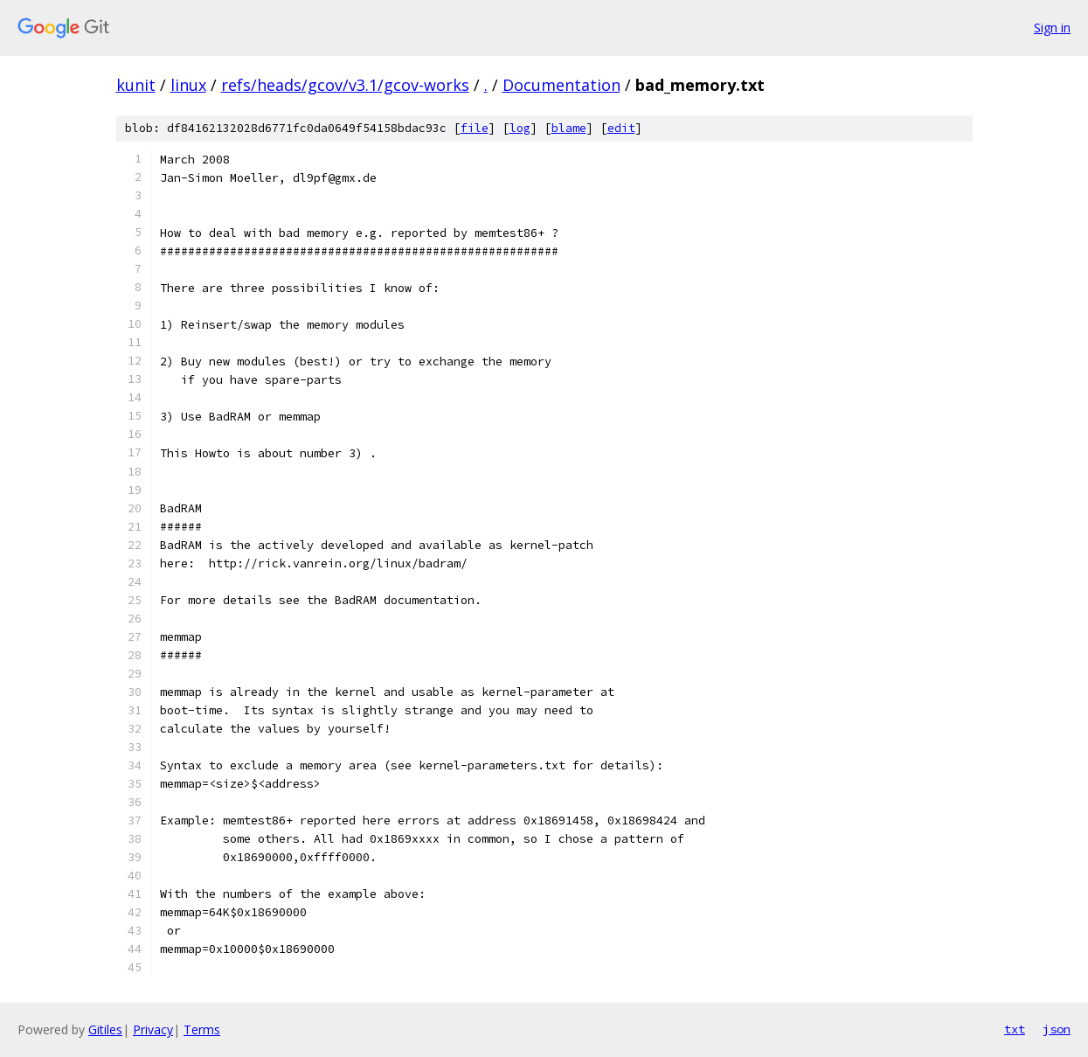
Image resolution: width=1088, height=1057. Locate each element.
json (1057, 1029)
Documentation (561, 84)
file (475, 128)
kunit (136, 84)
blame (568, 128)
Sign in (1052, 27)
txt (1014, 1029)
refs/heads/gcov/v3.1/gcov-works (345, 84)
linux (188, 84)
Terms (202, 1029)
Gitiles (105, 1029)
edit (621, 128)
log (519, 128)
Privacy (153, 1029)
